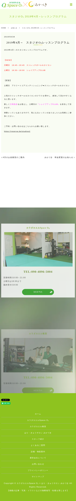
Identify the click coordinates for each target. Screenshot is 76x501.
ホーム (38, 414)
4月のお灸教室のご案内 (14, 157)
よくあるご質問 (38, 445)
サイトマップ (38, 477)
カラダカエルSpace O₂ (38, 420)
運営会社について (38, 458)
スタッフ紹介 (38, 439)
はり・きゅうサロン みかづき (38, 433)
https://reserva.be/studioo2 (17, 131)
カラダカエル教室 (38, 426)
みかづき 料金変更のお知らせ (58, 157)
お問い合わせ (38, 464)
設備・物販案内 (38, 452)
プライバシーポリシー (38, 470)
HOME (3, 28)
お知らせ (14, 28)
